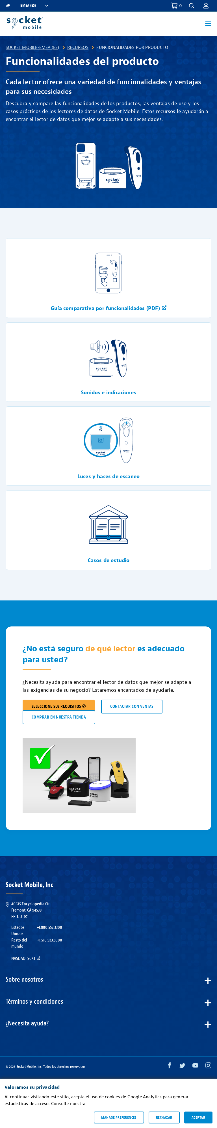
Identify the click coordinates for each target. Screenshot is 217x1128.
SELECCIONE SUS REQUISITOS (59, 706)
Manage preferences (118, 1117)
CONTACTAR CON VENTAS (131, 706)
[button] (191, 5)
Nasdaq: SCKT (25, 958)
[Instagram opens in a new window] (208, 1067)
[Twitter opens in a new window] (182, 1067)
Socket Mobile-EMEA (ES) (32, 47)
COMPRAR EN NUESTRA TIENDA (59, 717)
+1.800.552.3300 (49, 927)
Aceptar (198, 1117)
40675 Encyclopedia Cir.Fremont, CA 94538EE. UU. (30, 910)
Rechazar (164, 1117)
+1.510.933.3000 (49, 940)
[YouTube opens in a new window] (195, 1067)
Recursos (77, 47)
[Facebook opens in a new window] (169, 1067)
